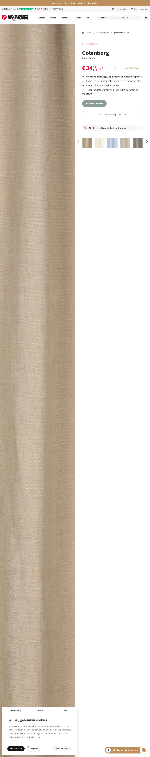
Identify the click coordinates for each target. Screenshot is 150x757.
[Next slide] (147, 141)
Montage (64, 17)
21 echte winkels (121, 9)
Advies (53, 17)
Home (86, 32)
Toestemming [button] (14, 710)
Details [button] (40, 710)
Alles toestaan (16, 748)
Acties (89, 17)
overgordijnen (102, 32)
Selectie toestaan (62, 748)
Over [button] (65, 710)
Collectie (41, 17)
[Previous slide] (78, 141)
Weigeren (33, 748)
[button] (75, 3)
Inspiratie (77, 17)
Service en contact (141, 9)
